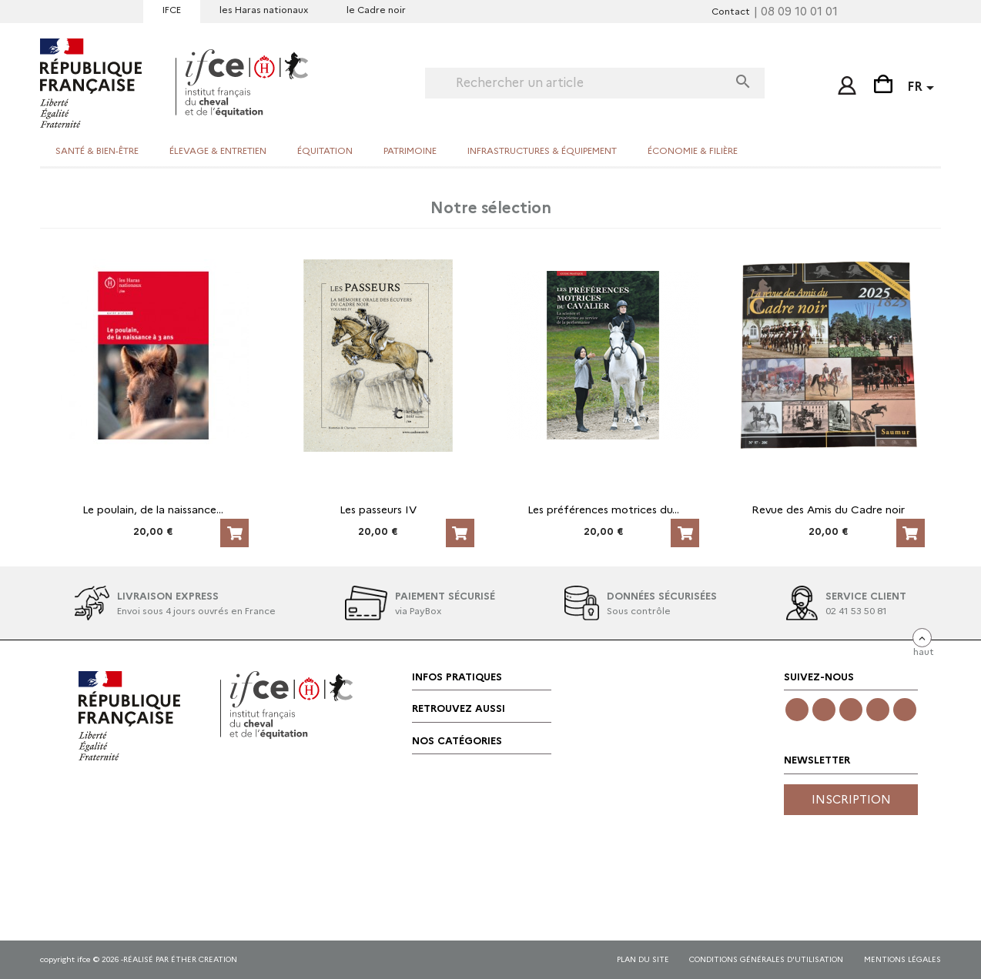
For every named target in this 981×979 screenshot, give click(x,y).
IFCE (171, 9)
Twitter (850, 709)
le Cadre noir (376, 9)
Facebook (797, 709)
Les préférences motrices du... (603, 509)
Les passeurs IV (378, 509)
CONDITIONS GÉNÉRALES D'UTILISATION (766, 959)
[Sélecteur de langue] (923, 89)
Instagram (823, 709)
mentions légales (902, 959)
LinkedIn (904, 709)
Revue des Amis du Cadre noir (828, 509)
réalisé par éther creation (180, 959)
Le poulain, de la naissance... (152, 509)
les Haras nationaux (263, 9)
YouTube (877, 709)
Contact (730, 11)
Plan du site (643, 959)
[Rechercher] (576, 83)
